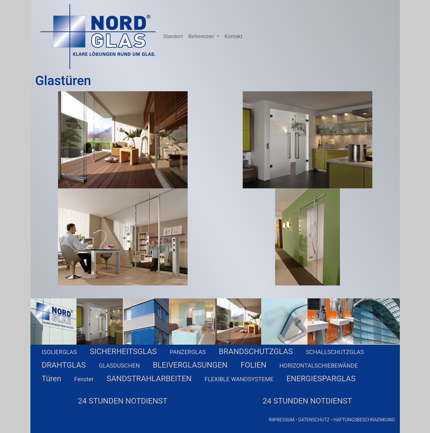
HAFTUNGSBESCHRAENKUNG (364, 419)
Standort (173, 36)
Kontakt (233, 36)
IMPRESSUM (281, 419)
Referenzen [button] (201, 36)
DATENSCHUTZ (314, 419)
